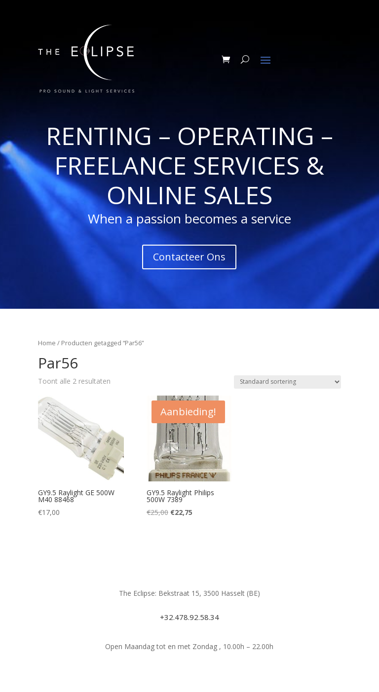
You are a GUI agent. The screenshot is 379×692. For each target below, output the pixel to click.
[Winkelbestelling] (287, 382)
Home (47, 342)
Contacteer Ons (189, 256)
